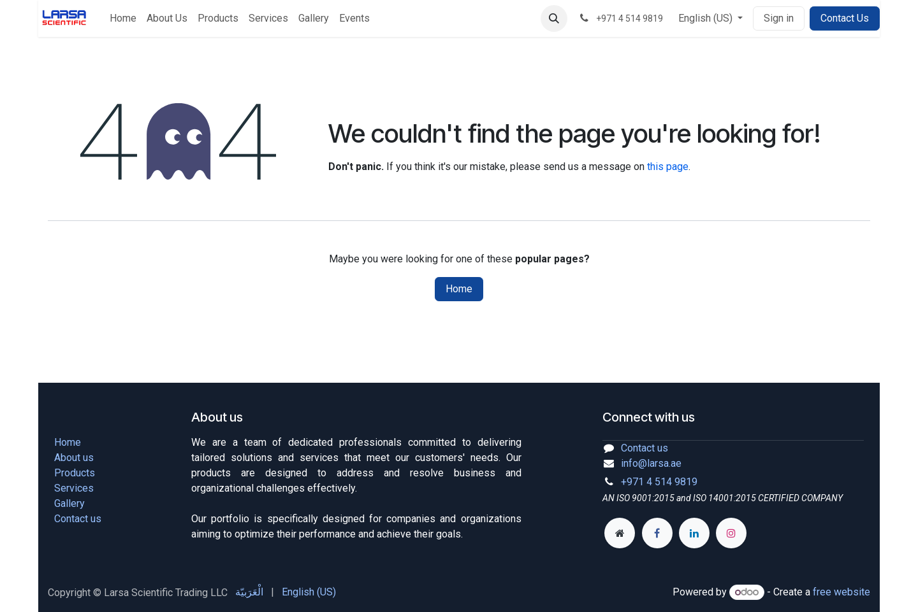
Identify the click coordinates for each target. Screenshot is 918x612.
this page (667, 166)
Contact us (77, 519)
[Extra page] (619, 533)
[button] (554, 18)
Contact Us (844, 18)
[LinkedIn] (694, 533)
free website (841, 592)
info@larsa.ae (651, 463)
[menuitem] (123, 18)
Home (459, 289)
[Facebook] (657, 533)
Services (74, 488)
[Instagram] (731, 533)
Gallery (69, 503)
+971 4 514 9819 (659, 482)
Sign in (779, 18)
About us (74, 458)
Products (74, 473)
